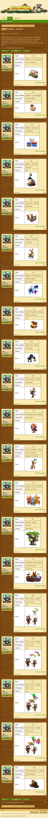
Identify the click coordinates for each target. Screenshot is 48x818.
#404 (45, 192)
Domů (4, 18)
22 (18, 50)
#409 (45, 368)
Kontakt (40, 810)
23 (20, 50)
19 (11, 50)
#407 (45, 301)
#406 (45, 265)
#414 (45, 552)
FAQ (4, 65)
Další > (27, 50)
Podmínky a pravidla (34, 812)
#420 (45, 794)
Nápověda (45, 810)
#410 (45, 403)
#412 (45, 475)
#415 (45, 588)
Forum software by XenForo (13, 813)
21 (16, 50)
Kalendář (17, 18)
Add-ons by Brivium (13, 816)
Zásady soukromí (43, 812)
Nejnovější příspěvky (7, 21)
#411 (45, 439)
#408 (45, 334)
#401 (45, 84)
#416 (45, 631)
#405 (45, 228)
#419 (45, 760)
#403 (45, 153)
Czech (2, 810)
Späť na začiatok (40, 82)
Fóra (10, 18)
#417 (45, 674)
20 (13, 50)
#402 (45, 117)
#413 (45, 511)
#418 (45, 717)
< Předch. (4, 50)
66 (24, 50)
